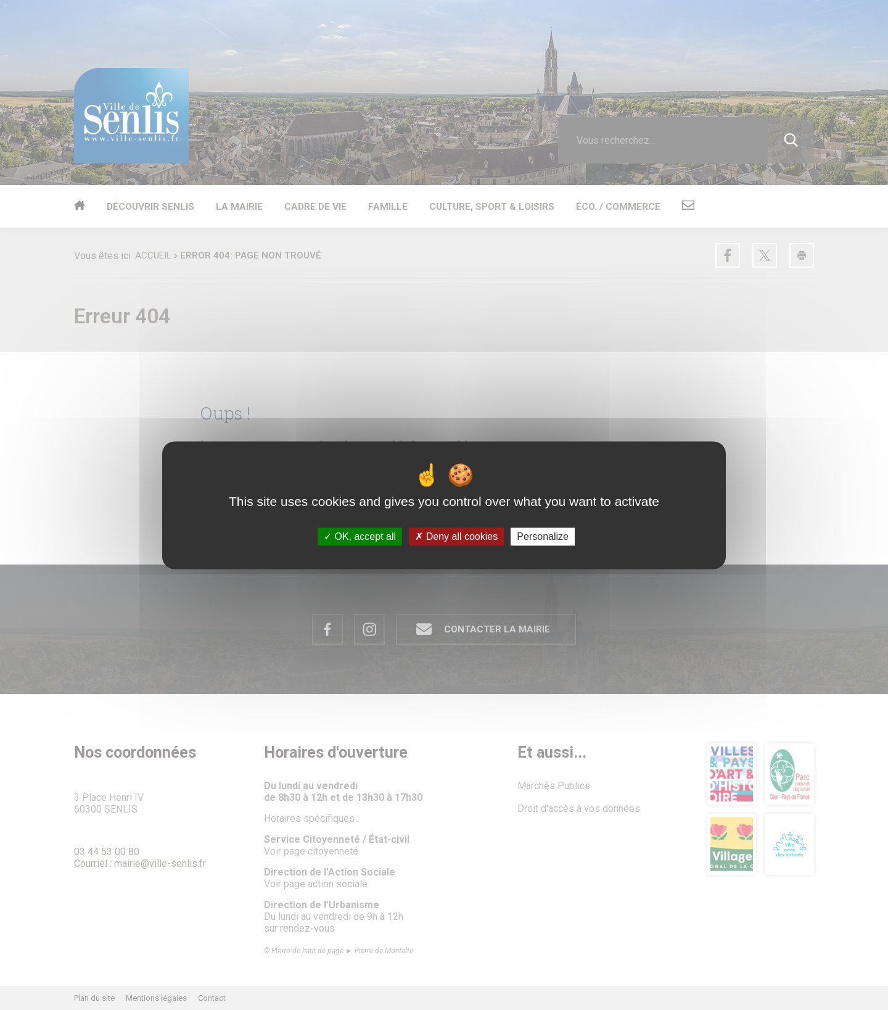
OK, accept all (360, 536)
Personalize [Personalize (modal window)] (543, 536)
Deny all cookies (456, 536)
